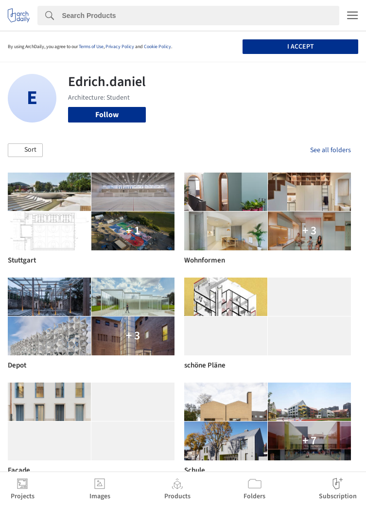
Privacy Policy (119, 46)
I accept (300, 47)
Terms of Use (91, 46)
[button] (25, 150)
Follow (107, 114)
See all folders (330, 150)
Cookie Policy (157, 46)
